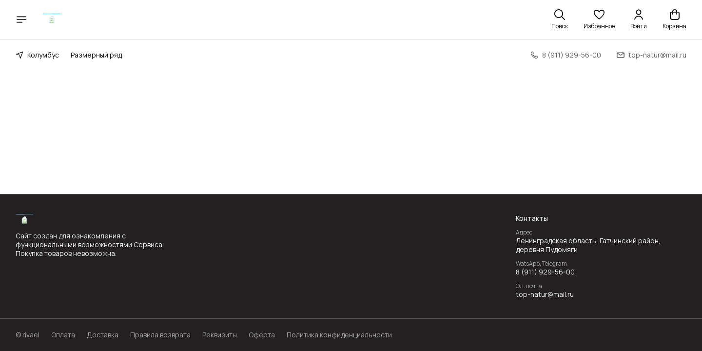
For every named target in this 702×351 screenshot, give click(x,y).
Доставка (102, 335)
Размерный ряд (96, 54)
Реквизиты (219, 335)
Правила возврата (160, 335)
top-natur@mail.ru (545, 294)
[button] (599, 19)
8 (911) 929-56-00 (545, 272)
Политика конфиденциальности (339, 335)
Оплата (63, 335)
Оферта (262, 335)
